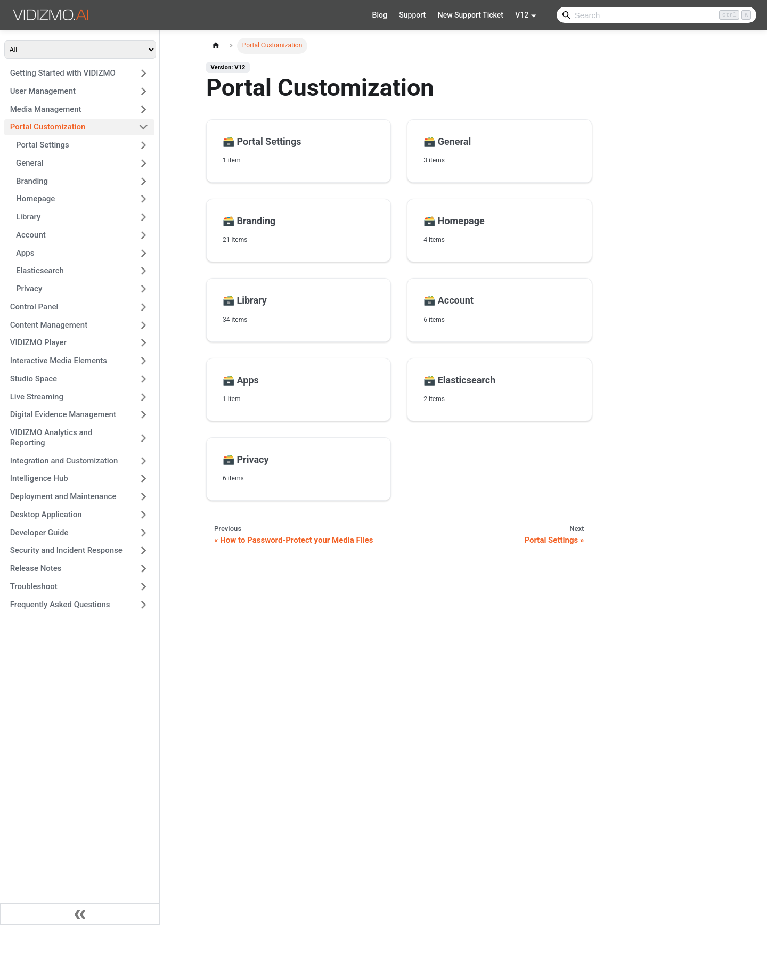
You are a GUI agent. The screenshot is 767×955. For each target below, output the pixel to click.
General (30, 163)
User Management (43, 91)
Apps (25, 253)
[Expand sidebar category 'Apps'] (143, 253)
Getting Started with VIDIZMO (63, 73)
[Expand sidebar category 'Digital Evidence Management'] (143, 415)
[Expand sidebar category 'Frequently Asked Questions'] (143, 605)
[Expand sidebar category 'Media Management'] (143, 109)
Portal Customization (48, 127)
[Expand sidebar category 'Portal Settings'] (143, 145)
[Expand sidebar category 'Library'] (143, 217)
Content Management (48, 325)
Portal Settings (42, 145)
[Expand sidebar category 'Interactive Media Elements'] (143, 361)
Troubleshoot (34, 586)
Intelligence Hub (39, 478)
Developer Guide (39, 532)
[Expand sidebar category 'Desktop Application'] (143, 515)
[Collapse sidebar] (80, 914)
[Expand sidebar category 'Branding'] (143, 181)
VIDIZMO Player (38, 342)
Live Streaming (36, 397)
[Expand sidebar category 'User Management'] (143, 91)
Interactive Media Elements (58, 360)
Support (412, 15)
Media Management (45, 109)
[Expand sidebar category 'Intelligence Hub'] (143, 479)
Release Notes (36, 568)
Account (31, 235)
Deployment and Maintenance (63, 496)
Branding (32, 181)
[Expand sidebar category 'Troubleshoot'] (143, 586)
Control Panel (34, 307)
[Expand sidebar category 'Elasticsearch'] (143, 271)
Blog (379, 15)
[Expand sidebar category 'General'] (143, 163)
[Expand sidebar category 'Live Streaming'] (143, 397)
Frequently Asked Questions (60, 604)
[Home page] (215, 45)
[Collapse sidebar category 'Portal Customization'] (143, 127)
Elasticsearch (40, 270)
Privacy (29, 288)
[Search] (656, 15)
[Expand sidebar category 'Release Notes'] (143, 569)
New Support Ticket (470, 15)
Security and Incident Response (66, 550)
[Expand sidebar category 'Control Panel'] (143, 307)
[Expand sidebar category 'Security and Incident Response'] (143, 551)
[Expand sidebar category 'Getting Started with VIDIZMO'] (143, 73)
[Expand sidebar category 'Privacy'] (143, 289)
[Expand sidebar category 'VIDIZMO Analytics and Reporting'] (143, 438)
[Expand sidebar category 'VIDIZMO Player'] (143, 343)
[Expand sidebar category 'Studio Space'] (143, 379)
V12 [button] (521, 15)
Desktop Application (46, 514)
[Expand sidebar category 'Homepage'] (143, 199)
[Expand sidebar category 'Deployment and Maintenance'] (143, 497)
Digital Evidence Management (63, 414)
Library (28, 217)
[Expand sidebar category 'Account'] (143, 235)
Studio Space (33, 378)
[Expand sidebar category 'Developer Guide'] (143, 533)
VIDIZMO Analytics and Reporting (51, 437)
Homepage (35, 198)
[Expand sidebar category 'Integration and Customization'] (143, 461)
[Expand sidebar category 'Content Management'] (143, 325)
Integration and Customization (64, 461)
